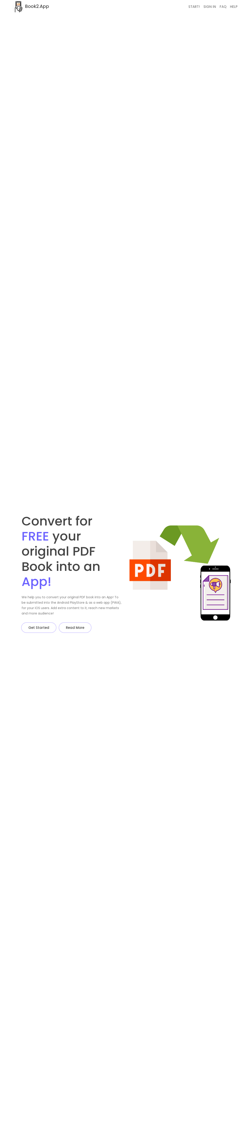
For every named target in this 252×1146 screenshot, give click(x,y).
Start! (194, 6)
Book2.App (31, 6)
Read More (75, 627)
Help (234, 6)
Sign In (209, 6)
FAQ (223, 6)
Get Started (38, 627)
